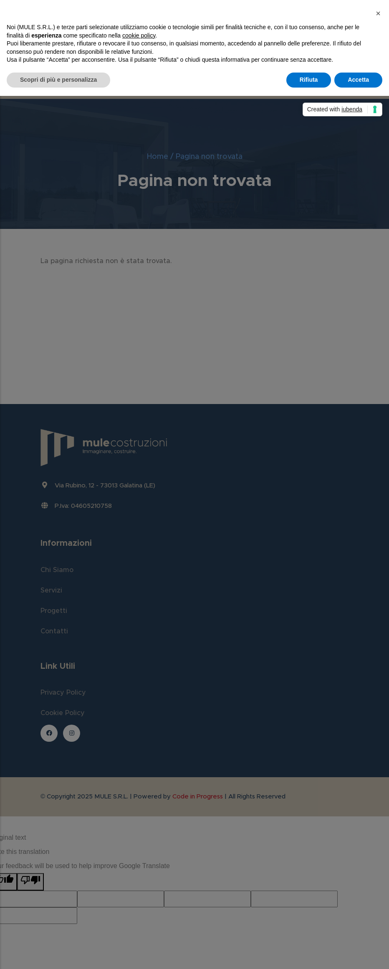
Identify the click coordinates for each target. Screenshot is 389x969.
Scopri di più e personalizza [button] (58, 79)
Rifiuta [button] (309, 79)
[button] (378, 13)
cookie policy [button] (138, 35)
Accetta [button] (358, 79)
